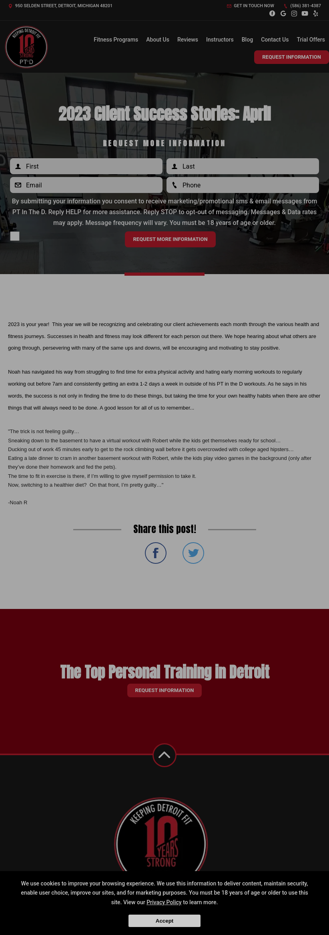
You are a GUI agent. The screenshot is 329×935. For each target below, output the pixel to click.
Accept (164, 921)
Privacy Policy (164, 902)
